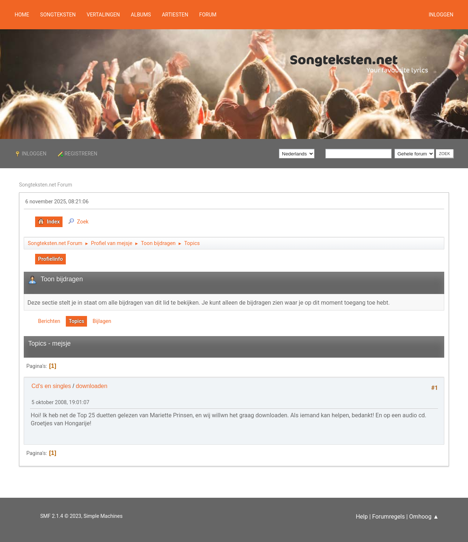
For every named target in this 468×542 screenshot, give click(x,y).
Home (22, 15)
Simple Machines (102, 516)
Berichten (49, 321)
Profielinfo (50, 259)
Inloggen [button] (441, 15)
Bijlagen (102, 321)
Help (362, 516)
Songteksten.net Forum (45, 185)
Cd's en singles (51, 386)
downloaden (91, 386)
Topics (76, 321)
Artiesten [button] (175, 15)
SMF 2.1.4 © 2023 (60, 516)
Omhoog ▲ (424, 516)
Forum (207, 15)
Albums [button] (141, 15)
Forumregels (388, 516)
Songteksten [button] (58, 15)
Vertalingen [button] (103, 15)
